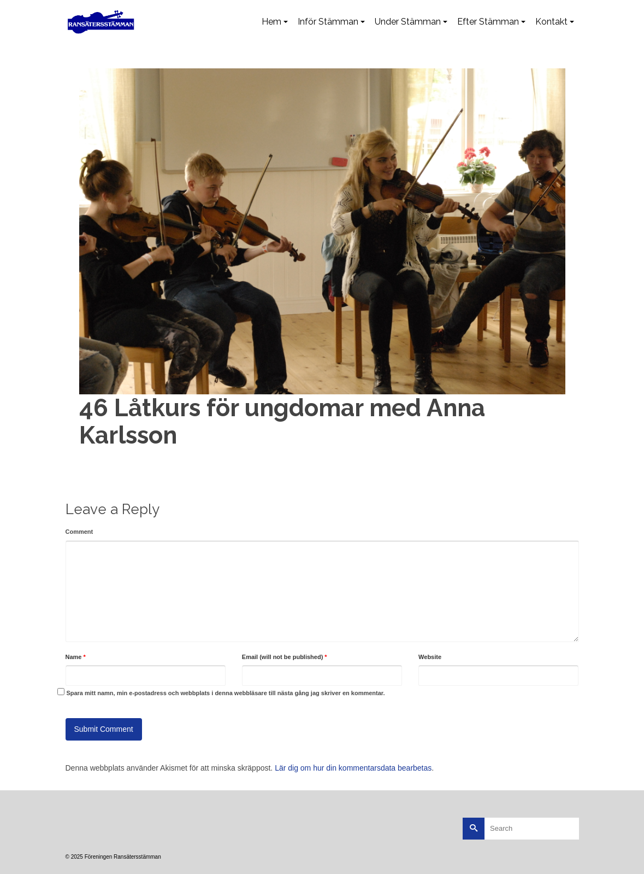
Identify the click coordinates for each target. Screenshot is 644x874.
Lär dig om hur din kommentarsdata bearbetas (353, 768)
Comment (79, 531)
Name (76, 657)
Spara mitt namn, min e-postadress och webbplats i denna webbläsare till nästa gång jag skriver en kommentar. (225, 693)
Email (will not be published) (284, 657)
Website (429, 657)
